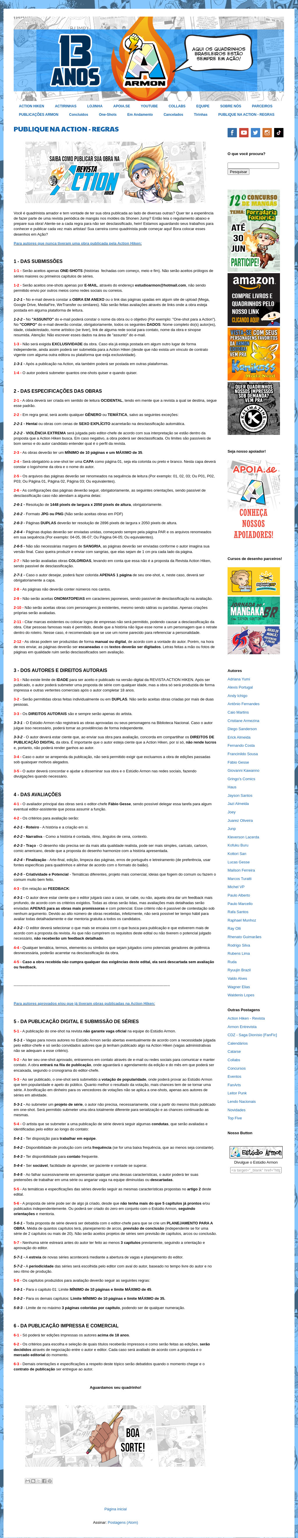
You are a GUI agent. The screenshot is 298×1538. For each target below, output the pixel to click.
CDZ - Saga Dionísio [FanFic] (252, 1035)
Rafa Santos (238, 912)
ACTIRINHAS (66, 106)
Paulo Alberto (239, 895)
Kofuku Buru (238, 845)
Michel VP (236, 887)
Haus (232, 787)
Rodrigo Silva (239, 945)
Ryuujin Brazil (239, 970)
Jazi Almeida (238, 803)
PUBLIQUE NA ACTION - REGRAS (246, 115)
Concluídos (78, 115)
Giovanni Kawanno (243, 770)
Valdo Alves (237, 978)
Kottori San (237, 853)
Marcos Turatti (239, 878)
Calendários (238, 1043)
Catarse (234, 1051)
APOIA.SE (121, 106)
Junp (232, 828)
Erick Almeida (239, 737)
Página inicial (115, 1509)
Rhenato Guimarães (244, 937)
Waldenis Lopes (241, 995)
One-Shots (108, 115)
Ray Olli (234, 928)
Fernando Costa (241, 745)
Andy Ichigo (237, 696)
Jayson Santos (240, 795)
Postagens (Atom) (123, 1522)
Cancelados (173, 115)
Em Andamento (140, 115)
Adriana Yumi (239, 679)
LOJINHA (95, 106)
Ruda (232, 962)
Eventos (234, 1076)
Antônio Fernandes (244, 704)
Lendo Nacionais (242, 1101)
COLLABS (176, 106)
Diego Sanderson (242, 729)
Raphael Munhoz (242, 920)
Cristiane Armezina (243, 721)
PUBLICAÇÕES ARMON (38, 115)
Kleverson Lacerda (243, 837)
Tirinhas (200, 115)
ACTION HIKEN (31, 106)
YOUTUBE (149, 106)
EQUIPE (202, 106)
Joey (231, 812)
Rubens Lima (239, 953)
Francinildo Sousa (243, 754)
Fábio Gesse (238, 762)
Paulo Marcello (240, 904)
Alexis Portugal (240, 687)
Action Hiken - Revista (246, 1018)
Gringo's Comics (241, 779)
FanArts (234, 1085)
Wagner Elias (239, 987)
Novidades (236, 1110)
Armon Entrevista (242, 1027)
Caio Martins (238, 712)
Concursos (237, 1068)
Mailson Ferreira (241, 870)
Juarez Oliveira (240, 820)
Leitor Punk (237, 1093)
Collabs (234, 1060)
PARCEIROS (262, 106)
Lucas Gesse (239, 862)
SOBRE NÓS (230, 106)
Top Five (235, 1118)
